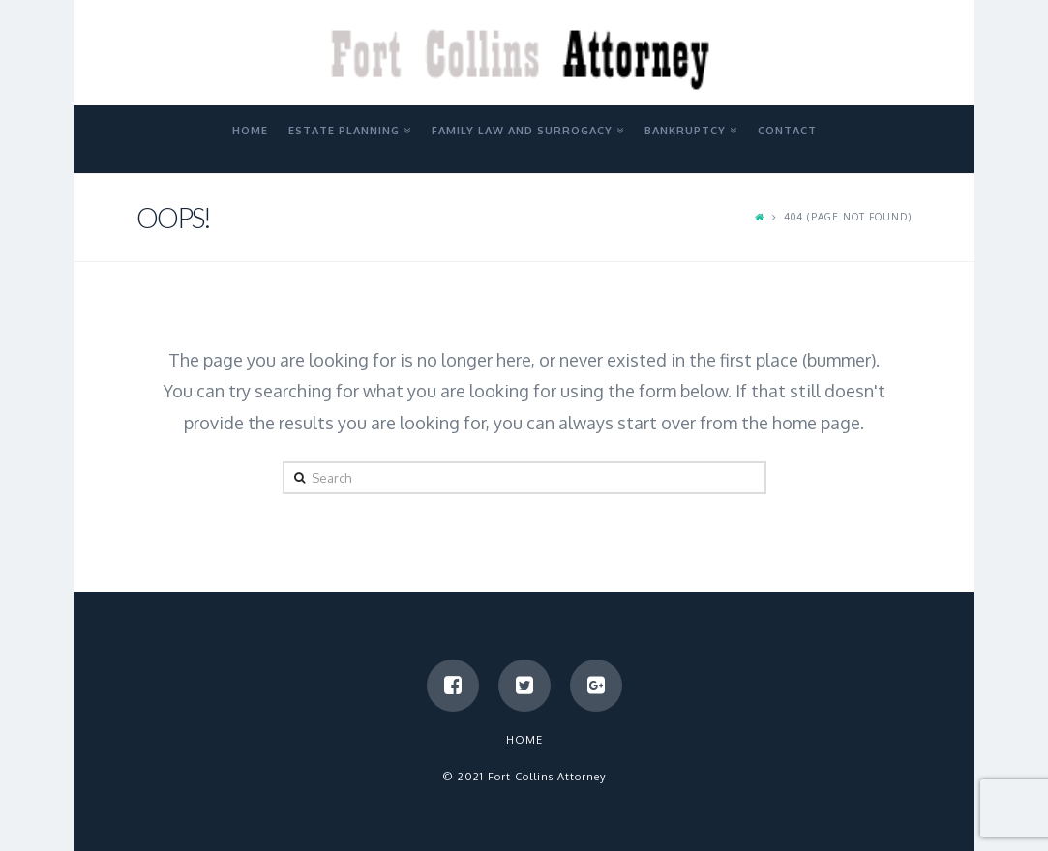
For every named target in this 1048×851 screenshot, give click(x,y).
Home (524, 740)
